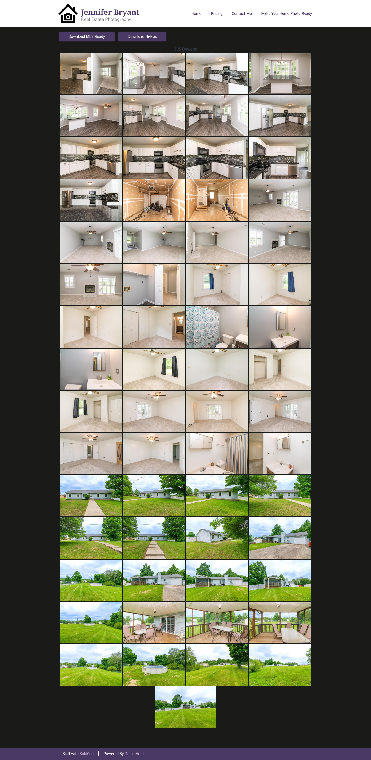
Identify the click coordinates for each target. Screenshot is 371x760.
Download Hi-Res (142, 36)
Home (196, 13)
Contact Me (242, 13)
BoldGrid (87, 753)
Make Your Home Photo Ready (286, 13)
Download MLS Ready (86, 36)
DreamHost (134, 753)
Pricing (216, 13)
